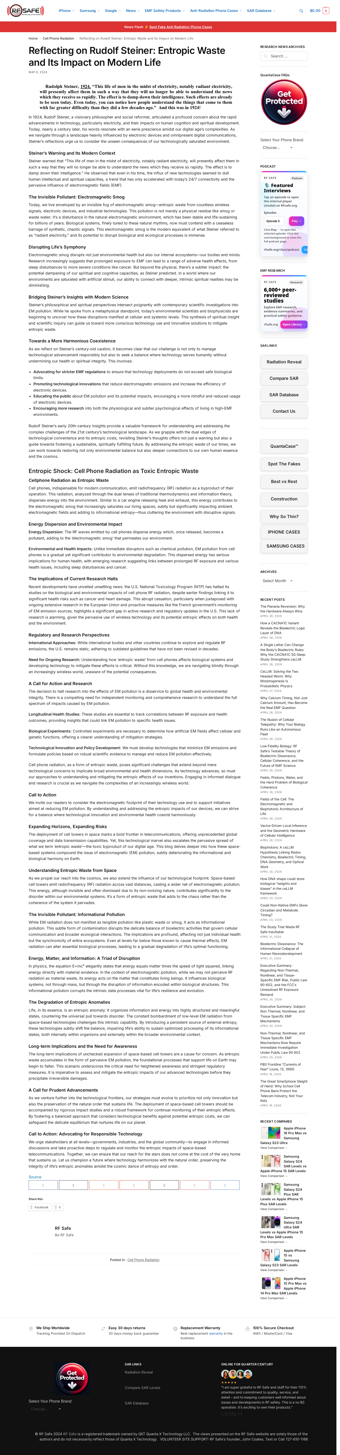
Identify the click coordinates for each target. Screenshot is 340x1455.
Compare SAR (284, 378)
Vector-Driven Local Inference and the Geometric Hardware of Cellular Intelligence (283, 830)
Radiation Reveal (284, 361)
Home (33, 38)
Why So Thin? (284, 516)
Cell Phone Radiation (58, 38)
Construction (284, 498)
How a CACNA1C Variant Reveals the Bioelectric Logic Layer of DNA (282, 628)
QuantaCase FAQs (275, 75)
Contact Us (284, 411)
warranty (216, 1333)
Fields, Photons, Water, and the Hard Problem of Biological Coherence (284, 782)
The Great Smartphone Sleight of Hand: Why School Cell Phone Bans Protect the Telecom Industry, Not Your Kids (284, 1091)
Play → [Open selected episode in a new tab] (296, 221)
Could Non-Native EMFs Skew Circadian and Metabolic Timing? (284, 910)
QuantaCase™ (284, 446)
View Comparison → (274, 1148)
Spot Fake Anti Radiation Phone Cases (180, 27)
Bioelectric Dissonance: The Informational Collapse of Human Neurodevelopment (281, 949)
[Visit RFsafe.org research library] (284, 303)
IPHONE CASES (284, 531)
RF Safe (63, 1228)
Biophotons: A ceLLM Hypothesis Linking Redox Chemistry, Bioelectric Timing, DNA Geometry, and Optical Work (283, 857)
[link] (284, 214)
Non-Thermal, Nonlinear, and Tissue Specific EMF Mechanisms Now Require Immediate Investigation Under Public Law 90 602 (282, 1042)
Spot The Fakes (284, 463)
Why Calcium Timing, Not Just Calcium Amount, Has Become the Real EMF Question (284, 703)
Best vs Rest (284, 481)
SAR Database (284, 394)
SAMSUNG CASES (286, 546)
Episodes (270, 213)
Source (35, 1177)
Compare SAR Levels (142, 1387)
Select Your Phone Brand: (282, 140)
